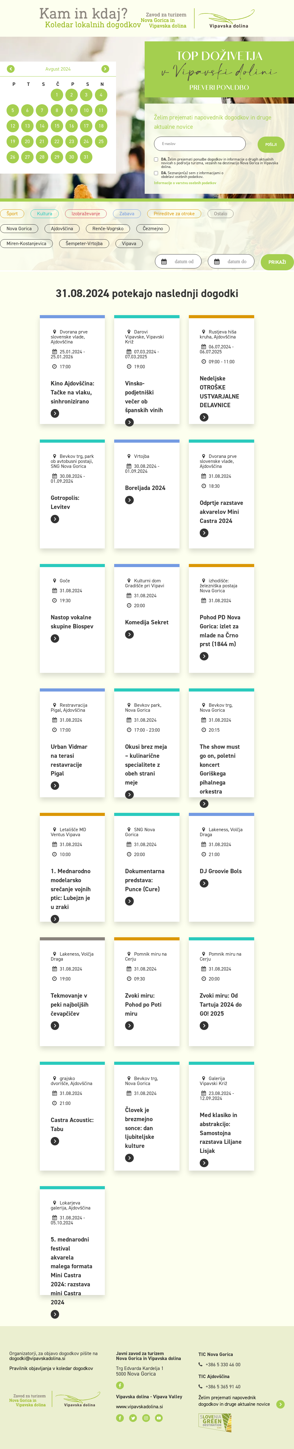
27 (27, 157)
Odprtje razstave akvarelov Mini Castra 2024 (221, 512)
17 (86, 126)
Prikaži (277, 262)
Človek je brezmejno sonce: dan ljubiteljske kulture (139, 1128)
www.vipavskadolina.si (139, 1406)
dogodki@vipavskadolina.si (37, 1358)
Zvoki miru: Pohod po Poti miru (143, 1004)
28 (42, 157)
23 (71, 141)
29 (56, 157)
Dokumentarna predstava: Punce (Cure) (145, 880)
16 (71, 126)
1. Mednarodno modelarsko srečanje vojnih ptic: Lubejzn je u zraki (71, 889)
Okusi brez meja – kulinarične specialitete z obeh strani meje (146, 764)
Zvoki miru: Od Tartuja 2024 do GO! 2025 (221, 1004)
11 (101, 110)
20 (27, 141)
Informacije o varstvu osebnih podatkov (185, 182)
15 (56, 126)
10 (86, 110)
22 (56, 141)
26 (12, 157)
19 (12, 141)
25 (101, 141)
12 (12, 126)
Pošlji (271, 144)
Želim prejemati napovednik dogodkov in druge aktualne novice (241, 1400)
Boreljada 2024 (145, 488)
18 (101, 126)
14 (42, 126)
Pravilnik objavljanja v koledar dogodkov (51, 1368)
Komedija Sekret (147, 622)
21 (42, 141)
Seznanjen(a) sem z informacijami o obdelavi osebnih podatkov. (192, 175)
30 (71, 157)
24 (86, 141)
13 (27, 126)
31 (86, 157)
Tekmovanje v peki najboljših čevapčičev (70, 1004)
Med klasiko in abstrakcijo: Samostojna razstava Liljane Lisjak (221, 1133)
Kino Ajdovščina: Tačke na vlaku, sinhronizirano (72, 392)
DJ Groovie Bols (221, 871)
